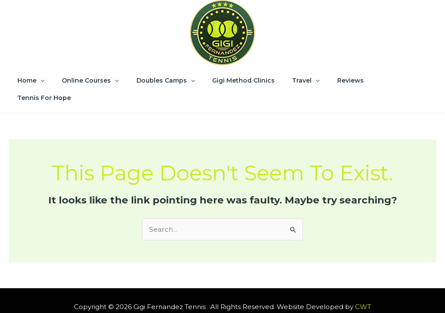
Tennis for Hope (388, 80)
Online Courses (97, 80)
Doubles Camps (167, 80)
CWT (363, 288)
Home (43, 80)
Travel (297, 80)
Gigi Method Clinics (240, 80)
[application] (52, 80)
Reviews (336, 80)
